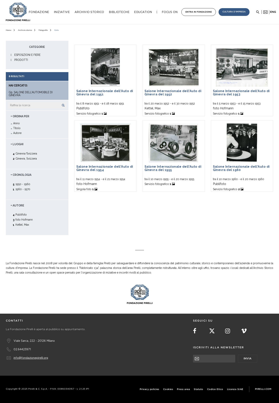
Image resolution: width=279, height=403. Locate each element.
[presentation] (222, 370)
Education (143, 12)
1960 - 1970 (23, 189)
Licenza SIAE (235, 389)
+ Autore (17, 205)
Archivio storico (25, 30)
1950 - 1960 (23, 184)
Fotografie (43, 30)
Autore (17, 133)
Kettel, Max (22, 224)
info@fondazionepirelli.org (31, 357)
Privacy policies (149, 389)
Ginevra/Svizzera (26, 153)
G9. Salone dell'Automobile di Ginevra (31, 94)
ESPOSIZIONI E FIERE (27, 54)
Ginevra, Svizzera (26, 158)
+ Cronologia (21, 174)
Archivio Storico (89, 12)
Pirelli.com (263, 389)
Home (8, 30)
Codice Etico (215, 389)
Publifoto (21, 214)
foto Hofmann (24, 219)
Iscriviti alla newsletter (218, 347)
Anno (16, 123)
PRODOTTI (21, 59)
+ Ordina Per (20, 116)
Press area (183, 389)
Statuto (198, 389)
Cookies (168, 389)
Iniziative (62, 12)
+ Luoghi (17, 144)
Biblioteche (119, 12)
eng (273, 12)
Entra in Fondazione (198, 12)
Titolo (17, 128)
